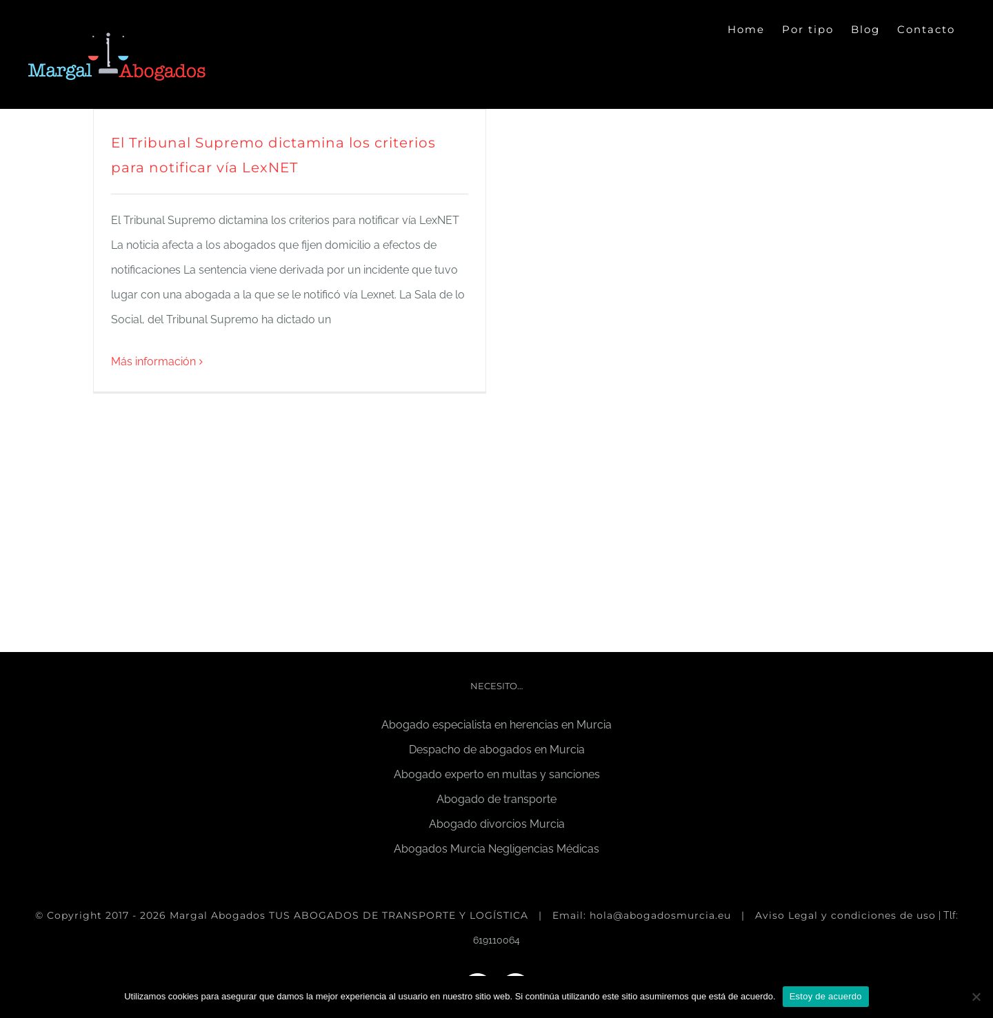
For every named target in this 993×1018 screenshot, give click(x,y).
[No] (976, 997)
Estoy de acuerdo (826, 996)
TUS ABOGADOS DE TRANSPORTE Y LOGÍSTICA (400, 915)
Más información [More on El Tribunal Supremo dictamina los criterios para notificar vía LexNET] (153, 361)
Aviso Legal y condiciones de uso (845, 915)
